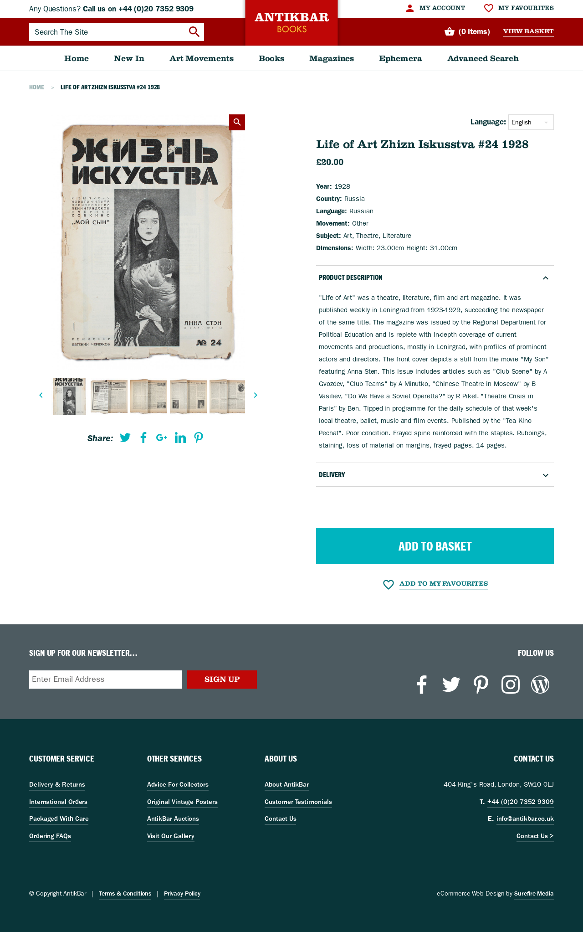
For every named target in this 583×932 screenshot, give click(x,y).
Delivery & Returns (57, 784)
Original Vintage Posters (182, 802)
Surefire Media (534, 893)
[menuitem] (434, 8)
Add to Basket (435, 546)
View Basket (528, 31)
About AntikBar (287, 784)
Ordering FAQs (50, 836)
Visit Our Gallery (171, 836)
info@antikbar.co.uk (525, 818)
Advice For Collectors (178, 784)
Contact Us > (535, 836)
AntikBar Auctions (173, 818)
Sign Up (222, 679)
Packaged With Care (58, 818)
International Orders (58, 802)
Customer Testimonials (298, 802)
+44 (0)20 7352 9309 (520, 802)
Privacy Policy (182, 893)
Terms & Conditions (125, 893)
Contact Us (280, 818)
